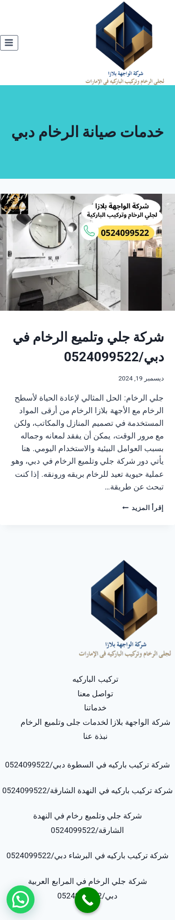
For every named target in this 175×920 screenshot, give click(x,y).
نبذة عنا (95, 736)
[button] (21, 899)
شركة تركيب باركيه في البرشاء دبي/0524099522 (88, 855)
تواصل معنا (95, 693)
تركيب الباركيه (95, 679)
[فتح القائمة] (9, 43)
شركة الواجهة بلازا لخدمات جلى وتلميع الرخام (95, 722)
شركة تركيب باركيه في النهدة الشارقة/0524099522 (87, 790)
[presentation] (87, 252)
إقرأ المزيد (143, 507)
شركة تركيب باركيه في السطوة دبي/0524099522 (87, 764)
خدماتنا (95, 707)
